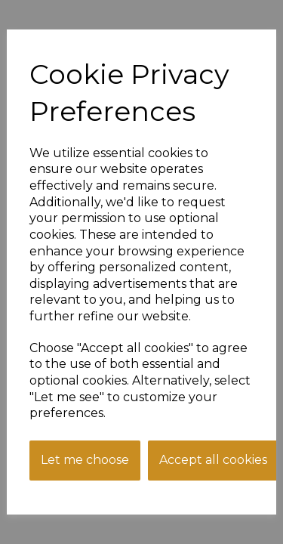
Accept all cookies (213, 460)
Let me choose (85, 460)
